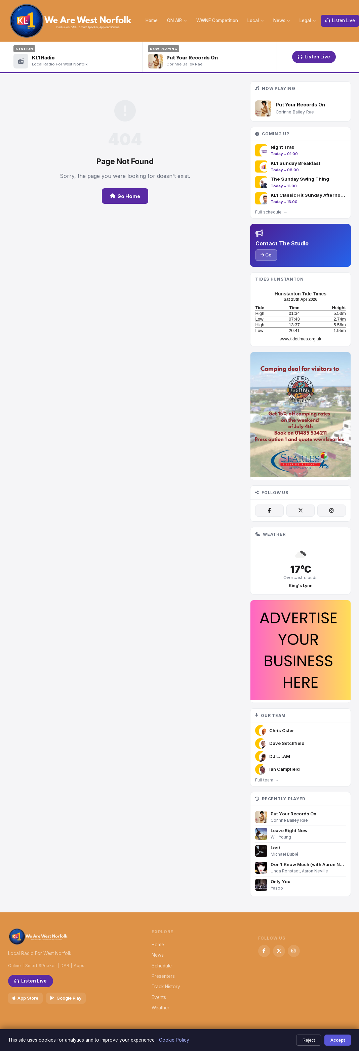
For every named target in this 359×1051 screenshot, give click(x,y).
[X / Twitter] (300, 511)
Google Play (65, 998)
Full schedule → (271, 211)
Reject (309, 1040)
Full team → (267, 779)
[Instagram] (331, 511)
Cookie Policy (174, 1040)
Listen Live (314, 56)
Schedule (162, 965)
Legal (308, 20)
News (281, 20)
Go (266, 254)
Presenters (163, 976)
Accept (337, 1040)
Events (159, 997)
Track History (166, 986)
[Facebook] (269, 511)
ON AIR (177, 20)
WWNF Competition (217, 20)
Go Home (125, 196)
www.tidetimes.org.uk (300, 338)
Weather (160, 1007)
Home (152, 20)
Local (255, 20)
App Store (25, 998)
